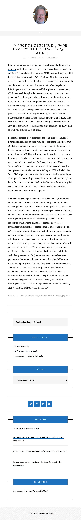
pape (68, 295)
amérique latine (26, 295)
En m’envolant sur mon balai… (25, 351)
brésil (35, 295)
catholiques (56, 295)
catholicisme (44, 295)
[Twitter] (30, 404)
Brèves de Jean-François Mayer (40, 14)
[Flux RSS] (49, 404)
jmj (63, 295)
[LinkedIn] (43, 404)
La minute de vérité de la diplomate (28, 356)
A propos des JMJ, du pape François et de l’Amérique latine (40, 49)
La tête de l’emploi (21, 346)
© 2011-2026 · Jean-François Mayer (40, 513)
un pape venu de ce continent (42, 142)
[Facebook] (37, 404)
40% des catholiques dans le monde (51, 93)
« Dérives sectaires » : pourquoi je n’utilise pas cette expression (40, 451)
